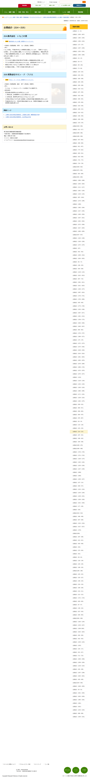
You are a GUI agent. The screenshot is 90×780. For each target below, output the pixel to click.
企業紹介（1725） (77, 530)
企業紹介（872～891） (78, 139)
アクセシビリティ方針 (24, 764)
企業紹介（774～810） (78, 149)
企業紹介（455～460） (78, 302)
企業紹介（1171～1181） (79, 394)
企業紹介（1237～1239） (79, 469)
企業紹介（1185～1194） (79, 621)
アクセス (76, 770)
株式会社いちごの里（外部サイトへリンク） (21, 41)
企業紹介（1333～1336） (79, 309)
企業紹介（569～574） (78, 486)
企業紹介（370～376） (78, 122)
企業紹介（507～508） (78, 519)
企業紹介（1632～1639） (79, 696)
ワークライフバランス (35, 17)
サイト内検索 (60, 2)
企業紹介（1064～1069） (79, 54)
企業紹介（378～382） (78, 102)
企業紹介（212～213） (78, 594)
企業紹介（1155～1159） (79, 384)
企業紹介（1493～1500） (79, 214)
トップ (5, 17)
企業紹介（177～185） (78, 506)
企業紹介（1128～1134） (79, 272)
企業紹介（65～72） (78, 261)
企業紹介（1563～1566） (79, 323)
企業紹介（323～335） (78, 105)
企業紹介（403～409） (78, 679)
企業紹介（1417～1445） (79, 211)
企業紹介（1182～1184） (79, 462)
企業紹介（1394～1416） (79, 41)
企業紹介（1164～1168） (79, 238)
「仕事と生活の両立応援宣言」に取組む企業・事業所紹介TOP (22, 114)
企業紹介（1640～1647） (79, 326)
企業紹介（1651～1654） (79, 357)
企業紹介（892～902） (78, 329)
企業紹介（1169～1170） (79, 458)
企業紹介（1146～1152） (79, 665)
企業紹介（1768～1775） (79, 319)
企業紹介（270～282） (78, 550)
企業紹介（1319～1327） (79, 625)
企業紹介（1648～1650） (79, 686)
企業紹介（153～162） (78, 71)
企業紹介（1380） (77, 204)
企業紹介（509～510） (78, 404)
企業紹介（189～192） (78, 567)
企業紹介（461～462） (78, 251)
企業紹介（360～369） (78, 119)
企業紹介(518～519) (78, 513)
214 (5, 36)
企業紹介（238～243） (78, 581)
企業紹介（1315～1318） (79, 523)
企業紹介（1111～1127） (79, 187)
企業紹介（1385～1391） (79, 699)
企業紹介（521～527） (78, 652)
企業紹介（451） (77, 553)
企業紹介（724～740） (78, 163)
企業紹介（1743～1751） (79, 295)
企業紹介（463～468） (78, 543)
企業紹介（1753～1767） (79, 333)
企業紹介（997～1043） (79, 197)
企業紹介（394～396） (78, 441)
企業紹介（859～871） (78, 407)
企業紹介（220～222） (78, 574)
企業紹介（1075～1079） (79, 370)
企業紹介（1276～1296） (79, 200)
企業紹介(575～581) (78, 170)
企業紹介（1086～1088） (79, 180)
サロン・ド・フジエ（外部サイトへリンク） (21, 79)
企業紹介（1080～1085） (79, 390)
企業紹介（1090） (77, 475)
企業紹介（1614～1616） (79, 353)
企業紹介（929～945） (78, 601)
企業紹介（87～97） (78, 604)
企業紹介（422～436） (78, 95)
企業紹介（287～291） (78, 435)
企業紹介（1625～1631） (79, 676)
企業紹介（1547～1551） (79, 217)
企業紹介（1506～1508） (79, 659)
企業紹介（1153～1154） (79, 489)
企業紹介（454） (77, 547)
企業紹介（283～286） (78, 85)
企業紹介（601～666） (78, 173)
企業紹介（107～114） (78, 482)
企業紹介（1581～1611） (79, 282)
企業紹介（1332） (77, 645)
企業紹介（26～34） (78, 421)
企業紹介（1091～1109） (79, 190)
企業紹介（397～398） (78, 536)
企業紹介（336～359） (78, 115)
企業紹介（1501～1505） (79, 693)
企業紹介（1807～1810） (79, 292)
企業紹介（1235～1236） (79, 465)
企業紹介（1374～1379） (79, 244)
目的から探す (38, 5)
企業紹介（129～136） (78, 560)
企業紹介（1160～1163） (79, 387)
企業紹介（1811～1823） (79, 285)
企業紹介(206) (76, 533)
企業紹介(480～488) (78, 448)
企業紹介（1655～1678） (79, 360)
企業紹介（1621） (77, 706)
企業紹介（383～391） (78, 99)
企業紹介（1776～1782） (79, 306)
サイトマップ (37, 764)
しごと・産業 (12, 17)
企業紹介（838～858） (78, 143)
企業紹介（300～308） (78, 78)
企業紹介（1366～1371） (79, 336)
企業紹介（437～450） (78, 92)
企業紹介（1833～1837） (79, 34)
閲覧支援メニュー (41, 2)
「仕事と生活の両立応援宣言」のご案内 (52, 17)
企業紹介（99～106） (78, 65)
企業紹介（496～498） (78, 516)
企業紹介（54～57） (78, 61)
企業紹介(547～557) (78, 234)
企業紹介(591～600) (78, 177)
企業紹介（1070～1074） (79, 374)
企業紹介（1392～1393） (79, 37)
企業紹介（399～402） (78, 438)
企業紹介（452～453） (78, 638)
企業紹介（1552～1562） (79, 221)
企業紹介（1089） (77, 472)
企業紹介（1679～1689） (79, 363)
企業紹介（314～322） (78, 112)
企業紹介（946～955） (78, 614)
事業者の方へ (79, 5)
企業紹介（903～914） (78, 153)
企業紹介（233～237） (78, 577)
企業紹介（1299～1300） (79, 662)
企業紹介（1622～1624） (79, 631)
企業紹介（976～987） (78, 418)
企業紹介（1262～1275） (79, 401)
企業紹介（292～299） (78, 669)
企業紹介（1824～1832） (79, 258)
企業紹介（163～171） (78, 648)
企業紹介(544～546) (78, 682)
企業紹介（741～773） (78, 160)
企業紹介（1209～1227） (79, 479)
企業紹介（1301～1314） (79, 316)
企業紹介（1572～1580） (79, 224)
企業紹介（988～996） (78, 713)
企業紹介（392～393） (78, 635)
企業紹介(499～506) (78, 136)
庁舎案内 (84, 770)
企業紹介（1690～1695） (79, 231)
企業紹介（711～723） (78, 655)
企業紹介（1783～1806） (79, 299)
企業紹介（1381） (77, 703)
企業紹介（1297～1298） (79, 672)
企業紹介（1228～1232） (79, 397)
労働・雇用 (19, 17)
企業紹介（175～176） (78, 340)
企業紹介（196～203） (78, 265)
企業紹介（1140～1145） (79, 194)
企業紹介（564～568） (78, 268)
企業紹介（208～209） (78, 587)
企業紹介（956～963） (78, 411)
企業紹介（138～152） (78, 608)
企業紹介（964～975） (78, 414)
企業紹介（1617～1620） (79, 228)
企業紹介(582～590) (78, 618)
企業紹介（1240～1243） (79, 642)
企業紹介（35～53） (78, 689)
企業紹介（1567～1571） (79, 312)
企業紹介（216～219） (78, 584)
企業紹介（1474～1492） (79, 346)
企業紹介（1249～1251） (79, 496)
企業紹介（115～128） (78, 424)
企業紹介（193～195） (78, 564)
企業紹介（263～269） (78, 82)
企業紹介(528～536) (78, 126)
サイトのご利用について (9, 764)
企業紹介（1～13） (77, 31)
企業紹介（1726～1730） (79, 452)
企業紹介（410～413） (78, 88)
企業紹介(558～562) (78, 166)
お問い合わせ (67, 770)
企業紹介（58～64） (78, 557)
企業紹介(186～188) (78, 570)
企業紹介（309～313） (78, 109)
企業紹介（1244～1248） (79, 492)
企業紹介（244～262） (78, 75)
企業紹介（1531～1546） (79, 502)
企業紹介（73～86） (78, 68)
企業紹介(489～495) (78, 132)
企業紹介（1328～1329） (79, 499)
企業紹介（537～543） (78, 611)
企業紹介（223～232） (78, 428)
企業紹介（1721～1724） (79, 597)
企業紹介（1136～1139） (79, 380)
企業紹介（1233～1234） (79, 710)
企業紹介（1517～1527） (79, 526)
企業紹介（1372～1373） (79, 343)
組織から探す (52, 5)
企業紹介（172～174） (78, 44)
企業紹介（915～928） (78, 156)
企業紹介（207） (77, 248)
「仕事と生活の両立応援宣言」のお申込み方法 (18, 117)
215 (5, 74)
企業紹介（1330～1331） (79, 716)
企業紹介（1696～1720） (79, 367)
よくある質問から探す (66, 5)
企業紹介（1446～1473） (79, 289)
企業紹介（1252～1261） (79, 51)
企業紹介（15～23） (78, 58)
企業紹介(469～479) (78, 445)
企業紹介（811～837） (78, 146)
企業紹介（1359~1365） (79, 628)
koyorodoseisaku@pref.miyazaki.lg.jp (24, 140)
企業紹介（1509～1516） (79, 255)
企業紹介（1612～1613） (79, 275)
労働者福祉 (26, 17)
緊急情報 (24, 5)
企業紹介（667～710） (78, 278)
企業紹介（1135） (77, 377)
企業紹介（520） (77, 509)
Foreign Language (53, 2)
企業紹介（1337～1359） (79, 48)
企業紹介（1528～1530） (79, 350)
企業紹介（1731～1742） (79, 455)
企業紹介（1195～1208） (79, 241)
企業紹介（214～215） (78, 431)
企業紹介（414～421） (78, 540)
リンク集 (47, 764)
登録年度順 (66, 17)
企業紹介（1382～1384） (79, 207)
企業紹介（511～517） (78, 129)
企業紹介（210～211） (78, 591)
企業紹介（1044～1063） (79, 183)
